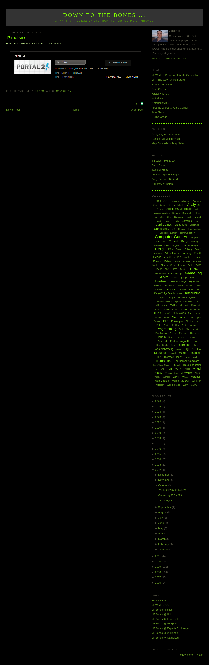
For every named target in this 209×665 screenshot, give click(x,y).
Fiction (177, 261)
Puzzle (173, 333)
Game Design (175, 273)
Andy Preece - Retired (165, 179)
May (161, 528)
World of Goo (173, 385)
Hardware (161, 281)
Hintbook (157, 286)
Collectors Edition (168, 233)
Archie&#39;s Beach (179, 208)
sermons (184, 344)
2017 (158, 443)
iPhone (182, 289)
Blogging (178, 217)
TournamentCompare (186, 360)
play (197, 321)
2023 (158, 417)
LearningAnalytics (164, 301)
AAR (166, 200)
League (172, 297)
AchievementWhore (181, 201)
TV (156, 369)
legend (178, 301)
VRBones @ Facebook (165, 619)
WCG (184, 376)
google (184, 277)
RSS (138, 104)
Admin (163, 205)
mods (174, 309)
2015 (158, 454)
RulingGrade (162, 345)
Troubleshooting (192, 364)
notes (166, 317)
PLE (158, 325)
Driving (188, 249)
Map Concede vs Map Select (169, 143)
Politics (175, 325)
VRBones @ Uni (161, 614)
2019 (158, 432)
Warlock (166, 377)
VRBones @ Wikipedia (165, 632)
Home (75, 109)
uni (170, 368)
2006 (158, 582)
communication (187, 233)
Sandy (173, 345)
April (161, 533)
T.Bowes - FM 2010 (163, 160)
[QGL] (158, 201)
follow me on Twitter (191, 654)
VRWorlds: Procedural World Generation (175, 75)
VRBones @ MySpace (165, 623)
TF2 (159, 357)
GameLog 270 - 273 (170, 495)
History (180, 285)
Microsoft (184, 305)
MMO (157, 309)
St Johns (196, 349)
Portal (185, 325)
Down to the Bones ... (104, 15)
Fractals (184, 269)
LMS (157, 305)
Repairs (192, 337)
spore (179, 349)
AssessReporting (162, 213)
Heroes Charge (179, 281)
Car (196, 221)
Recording (181, 337)
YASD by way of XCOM (172, 489)
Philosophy (177, 321)
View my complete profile (169, 59)
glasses (174, 278)
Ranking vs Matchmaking (166, 138)
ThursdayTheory (172, 357)
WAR (197, 373)
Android (160, 209)
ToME (195, 357)
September (165, 507)
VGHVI (178, 369)
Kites (179, 293)
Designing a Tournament (166, 134)
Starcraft (172, 353)
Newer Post (13, 109)
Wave (176, 377)
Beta (198, 213)
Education (170, 253)
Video (187, 369)
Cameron (187, 221)
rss (195, 341)
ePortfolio (169, 257)
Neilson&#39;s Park (183, 313)
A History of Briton (162, 183)
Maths (173, 305)
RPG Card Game (162, 84)
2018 (158, 438)
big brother (159, 217)
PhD (165, 321)
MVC (167, 313)
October (163, 485)
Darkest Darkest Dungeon (167, 245)
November (164, 479)
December (164, 474)
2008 (158, 572)
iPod (191, 289)
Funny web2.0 (159, 274)
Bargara (176, 213)
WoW (186, 385)
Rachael (183, 333)
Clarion (181, 229)
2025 (158, 406)
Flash (190, 265)
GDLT (164, 277)
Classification (194, 229)
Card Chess (159, 89)
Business (169, 221)
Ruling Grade (159, 116)
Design (160, 249)
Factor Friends (160, 93)
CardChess (181, 224)
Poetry (167, 325)
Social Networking (163, 349)
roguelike (185, 341)
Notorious (157, 98)
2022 (158, 422)
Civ (173, 229)
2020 (158, 427)
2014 (158, 459)
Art (196, 209)
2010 (158, 561)
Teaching (195, 352)
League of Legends (187, 297)
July (161, 517)
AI (170, 205)
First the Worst (168, 265)
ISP (197, 289)
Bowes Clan (159, 600)
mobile (166, 309)
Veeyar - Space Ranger (165, 174)
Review (174, 341)
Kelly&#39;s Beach (164, 293)
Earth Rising (159, 165)
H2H (192, 278)
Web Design (162, 380)
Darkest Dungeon (191, 245)
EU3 (179, 257)
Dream (179, 249)
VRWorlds (186, 372)
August (162, 512)
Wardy (157, 377)
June (161, 522)
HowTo (189, 285)
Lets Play (187, 301)
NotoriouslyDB (160, 102)
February (164, 544)
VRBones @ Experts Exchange (170, 628)
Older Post (137, 109)
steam (67, 91)
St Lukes (160, 352)
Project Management (188, 329)
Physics (189, 321)
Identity (158, 289)
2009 (158, 566)
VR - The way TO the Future (168, 79)
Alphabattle (179, 205)
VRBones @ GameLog (165, 637)
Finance (187, 261)
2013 (158, 464)
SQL (187, 349)
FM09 (159, 269)
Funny (59, 91)
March (162, 538)
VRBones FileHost (162, 609)
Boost (188, 217)
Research (162, 341)
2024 (158, 411)
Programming (166, 329)
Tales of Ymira (160, 169)
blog (169, 217)
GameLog (193, 273)
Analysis (193, 205)
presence (194, 325)
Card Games (164, 224)
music (158, 313)
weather (195, 376)
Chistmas (194, 225)
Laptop (162, 297)
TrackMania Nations (162, 365)
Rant (170, 337)
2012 (158, 470)
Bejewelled (187, 213)
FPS (175, 269)
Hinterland (169, 286)
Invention (170, 289)
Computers (195, 237)
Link (197, 301)
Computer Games (171, 237)
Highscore (194, 281)
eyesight (188, 257)
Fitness (181, 265)
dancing (194, 241)
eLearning (184, 253)
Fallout (168, 261)
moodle (183, 309)
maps (164, 305)
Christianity (161, 228)
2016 (158, 448)
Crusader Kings (179, 241)
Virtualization (171, 373)
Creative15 (161, 241)
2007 (158, 577)
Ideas (198, 286)
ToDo (187, 357)
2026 (158, 401)
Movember (195, 309)
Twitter (163, 369)
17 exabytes (16, 38)
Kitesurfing (193, 293)
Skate (195, 345)
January (163, 549)
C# (177, 221)
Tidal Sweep (159, 112)
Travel (177, 365)
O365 (190, 317)
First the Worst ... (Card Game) (170, 107)
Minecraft (195, 305)
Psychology (161, 333)
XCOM (194, 385)
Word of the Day (180, 380)
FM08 (198, 265)
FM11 (168, 269)
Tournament (163, 360)
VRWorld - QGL (161, 605)
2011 (158, 556)
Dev (170, 249)
